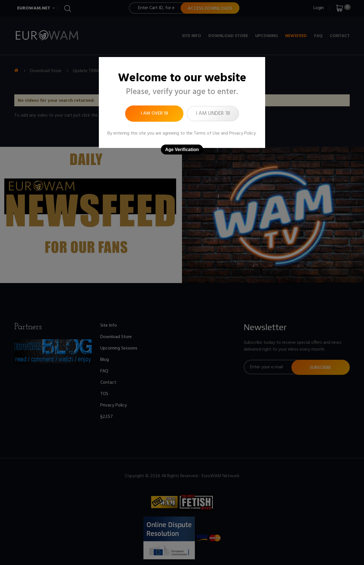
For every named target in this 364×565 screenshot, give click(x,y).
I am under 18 (213, 113)
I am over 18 (154, 113)
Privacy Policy (242, 133)
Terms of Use (207, 133)
